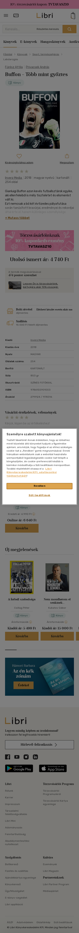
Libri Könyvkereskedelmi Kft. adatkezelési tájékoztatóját (32, 472)
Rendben (40, 485)
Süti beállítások (39, 495)
